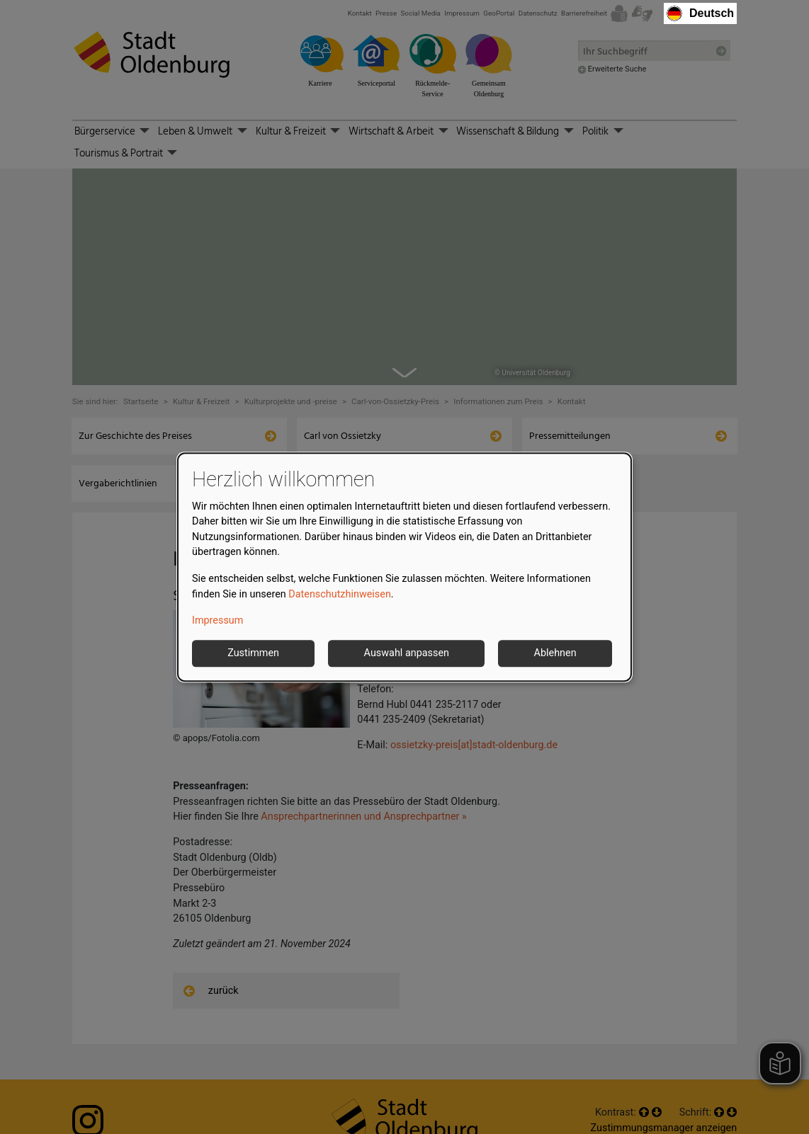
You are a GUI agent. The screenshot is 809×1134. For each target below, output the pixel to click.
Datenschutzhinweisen (339, 594)
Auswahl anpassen (406, 653)
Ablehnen (555, 653)
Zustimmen (253, 653)
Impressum (217, 621)
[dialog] (404, 567)
